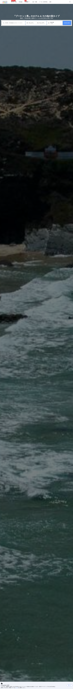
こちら (16, 687)
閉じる (69, 685)
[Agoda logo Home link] (5, 2)
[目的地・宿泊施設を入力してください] (14, 23)
